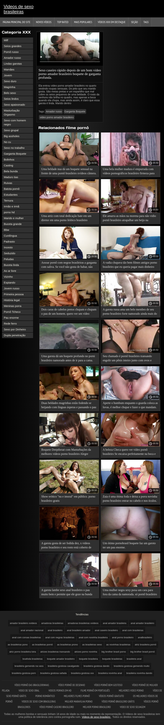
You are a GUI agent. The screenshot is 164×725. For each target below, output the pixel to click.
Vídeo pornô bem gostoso (108, 685)
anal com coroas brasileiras (26, 637)
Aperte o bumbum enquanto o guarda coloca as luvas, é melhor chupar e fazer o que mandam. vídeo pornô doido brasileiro (130, 405)
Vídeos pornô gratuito (111, 696)
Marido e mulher (14, 218)
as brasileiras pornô (42, 644)
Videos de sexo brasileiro (96, 716)
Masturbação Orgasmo (12, 112)
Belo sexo (10, 92)
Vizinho (8, 276)
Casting (8, 165)
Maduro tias (11, 177)
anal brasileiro (55, 630)
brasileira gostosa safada (53, 673)
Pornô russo (11, 51)
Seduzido (9, 253)
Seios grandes (12, 46)
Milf (6, 40)
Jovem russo (11, 288)
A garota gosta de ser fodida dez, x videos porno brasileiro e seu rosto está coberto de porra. (66, 546)
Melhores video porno (131, 690)
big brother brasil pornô (142, 651)
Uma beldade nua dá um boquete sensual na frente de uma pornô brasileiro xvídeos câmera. (68, 171)
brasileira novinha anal (110, 673)
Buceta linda (11, 264)
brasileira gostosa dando (96, 666)
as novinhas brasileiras (118, 644)
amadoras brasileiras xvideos (83, 623)
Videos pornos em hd (60, 690)
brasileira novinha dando (139, 673)
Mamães (9, 69)
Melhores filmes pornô (77, 696)
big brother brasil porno (114, 651)
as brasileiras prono (67, 644)
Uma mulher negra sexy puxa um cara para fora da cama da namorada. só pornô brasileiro (130, 592)
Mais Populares (83, 22)
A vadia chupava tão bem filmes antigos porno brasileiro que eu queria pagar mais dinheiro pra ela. (130, 265)
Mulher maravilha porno (78, 701)
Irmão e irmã (11, 206)
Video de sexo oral (29, 690)
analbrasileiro (145, 637)
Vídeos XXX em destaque (111, 22)
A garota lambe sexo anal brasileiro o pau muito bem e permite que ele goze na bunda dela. (66, 592)
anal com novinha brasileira (93, 637)
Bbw (6, 229)
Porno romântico (45, 696)
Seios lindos (11, 98)
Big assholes (11, 136)
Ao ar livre (10, 270)
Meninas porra (12, 305)
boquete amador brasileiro (61, 658)
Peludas (9, 259)
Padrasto (9, 241)
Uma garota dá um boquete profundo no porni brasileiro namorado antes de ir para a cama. (68, 358)
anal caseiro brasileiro (106, 630)
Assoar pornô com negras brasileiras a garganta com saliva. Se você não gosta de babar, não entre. (69, 265)
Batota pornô (12, 188)
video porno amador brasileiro (57, 117)
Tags (145, 22)
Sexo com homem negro (15, 122)
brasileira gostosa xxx (82, 673)
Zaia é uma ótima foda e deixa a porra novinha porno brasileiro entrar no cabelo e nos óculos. (130, 498)
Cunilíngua (10, 235)
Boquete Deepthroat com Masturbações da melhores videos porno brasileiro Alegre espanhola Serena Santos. (66, 452)
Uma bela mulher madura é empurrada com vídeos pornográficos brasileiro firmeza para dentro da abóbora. (129, 171)
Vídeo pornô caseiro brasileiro (56, 707)
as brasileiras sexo (92, 644)
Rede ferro (10, 323)
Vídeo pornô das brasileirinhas (31, 685)
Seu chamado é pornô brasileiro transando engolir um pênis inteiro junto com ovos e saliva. (127, 359)
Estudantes (11, 194)
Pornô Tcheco (12, 311)
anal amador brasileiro (142, 623)
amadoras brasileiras (52, 623)
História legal (12, 300)
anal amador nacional (32, 630)
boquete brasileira (88, 658)
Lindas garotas (13, 63)
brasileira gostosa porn (24, 673)
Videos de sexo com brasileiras (39, 701)
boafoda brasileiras (32, 658)
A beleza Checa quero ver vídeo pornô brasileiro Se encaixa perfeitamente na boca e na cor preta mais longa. (129, 452)
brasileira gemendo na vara (29, 666)
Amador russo (12, 57)
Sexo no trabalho (14, 147)
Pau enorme (11, 317)
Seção (134, 22)
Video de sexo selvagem (132, 707)
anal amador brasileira (114, 623)
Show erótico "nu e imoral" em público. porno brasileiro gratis (68, 498)
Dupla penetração (14, 335)
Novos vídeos (44, 22)
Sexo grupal (11, 130)
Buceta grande (13, 223)
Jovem (8, 75)
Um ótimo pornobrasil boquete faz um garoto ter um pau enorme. (129, 545)
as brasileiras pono (18, 644)
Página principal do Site (16, 22)
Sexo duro (10, 81)
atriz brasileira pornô (145, 644)
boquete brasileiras (112, 658)
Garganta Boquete (15, 153)
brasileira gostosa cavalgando (63, 666)
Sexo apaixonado (14, 104)
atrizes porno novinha (85, 651)
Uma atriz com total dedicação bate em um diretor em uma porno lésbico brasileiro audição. (66, 218)
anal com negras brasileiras (59, 637)
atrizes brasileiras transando (55, 651)
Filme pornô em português (95, 690)
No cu (7, 141)
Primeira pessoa (14, 294)
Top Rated (62, 22)
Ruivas (8, 182)
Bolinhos (9, 159)
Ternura (8, 200)
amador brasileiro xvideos (23, 623)
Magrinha (9, 87)
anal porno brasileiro (123, 637)
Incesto (8, 247)
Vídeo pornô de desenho (71, 685)
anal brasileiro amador (78, 630)
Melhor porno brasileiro (97, 707)
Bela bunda (11, 171)
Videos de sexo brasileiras (19, 9)
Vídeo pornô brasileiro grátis (118, 701)
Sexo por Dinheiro (15, 329)
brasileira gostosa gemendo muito (131, 666)
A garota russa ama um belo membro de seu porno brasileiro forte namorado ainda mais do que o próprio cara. (130, 312)
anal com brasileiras (132, 630)
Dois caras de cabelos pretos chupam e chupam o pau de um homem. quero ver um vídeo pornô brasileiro (68, 312)
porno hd (9, 212)
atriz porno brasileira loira (22, 651)
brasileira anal (134, 658)
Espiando (9, 282)
